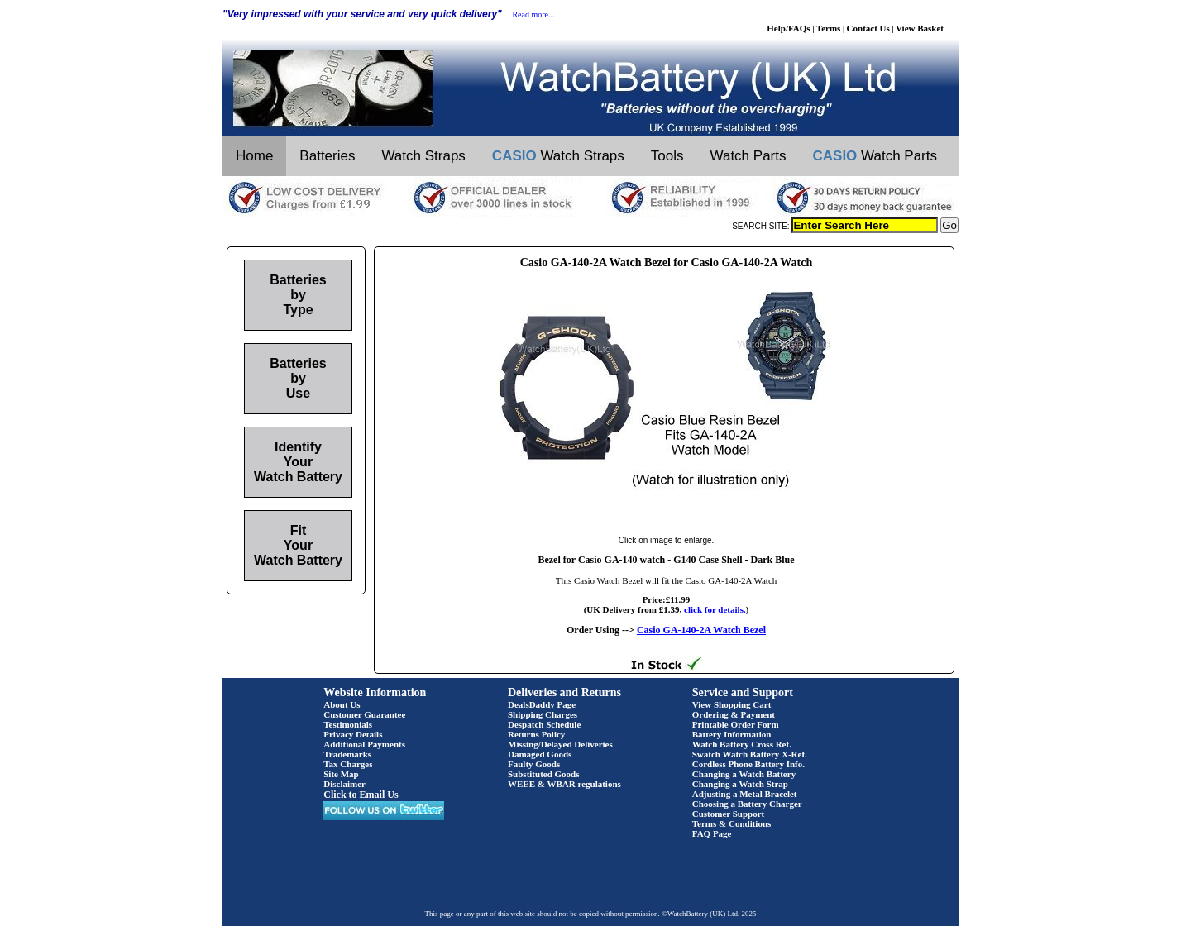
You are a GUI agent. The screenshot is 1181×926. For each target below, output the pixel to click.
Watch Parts (748, 156)
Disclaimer (344, 784)
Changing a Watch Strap (740, 784)
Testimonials (347, 724)
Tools (667, 156)
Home (254, 156)
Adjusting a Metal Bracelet (744, 794)
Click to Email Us (360, 794)
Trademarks (347, 754)
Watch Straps (423, 156)
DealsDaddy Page (542, 704)
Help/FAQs (788, 28)
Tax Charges (347, 764)
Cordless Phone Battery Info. (748, 764)
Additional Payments (364, 744)
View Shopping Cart (732, 704)
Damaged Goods (539, 754)
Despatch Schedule (544, 724)
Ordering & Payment (733, 714)
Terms (828, 28)
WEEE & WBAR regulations (564, 784)
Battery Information (732, 734)
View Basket (920, 28)
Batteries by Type (298, 295)
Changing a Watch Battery (744, 774)
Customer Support (728, 814)
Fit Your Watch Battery (298, 545)
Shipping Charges (542, 714)
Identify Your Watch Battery (298, 462)
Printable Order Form (735, 724)
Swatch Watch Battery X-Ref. (749, 754)
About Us (341, 704)
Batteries (327, 156)
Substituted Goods (544, 774)
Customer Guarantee (364, 714)
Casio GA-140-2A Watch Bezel (701, 630)
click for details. (715, 609)
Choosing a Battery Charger (747, 804)
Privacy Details (352, 734)
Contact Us (868, 28)
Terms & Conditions (732, 823)
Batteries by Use (298, 378)
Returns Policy (536, 734)
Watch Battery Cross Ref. (741, 744)
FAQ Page (712, 833)
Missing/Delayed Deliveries (560, 744)
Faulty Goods (534, 764)
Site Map (340, 774)
